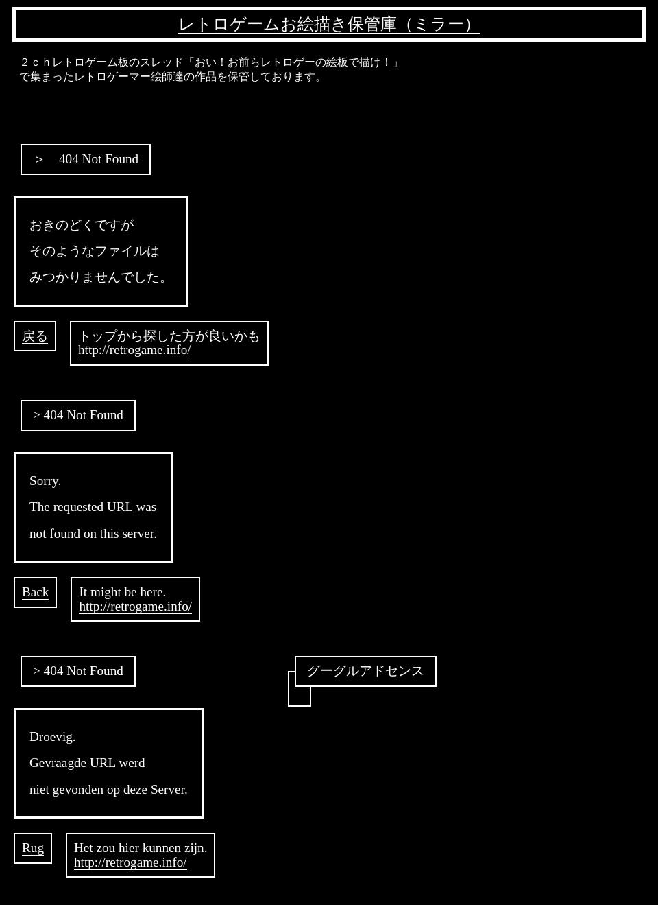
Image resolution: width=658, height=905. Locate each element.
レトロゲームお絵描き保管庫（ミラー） (329, 24)
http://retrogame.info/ (134, 349)
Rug (33, 848)
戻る (35, 336)
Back (35, 592)
